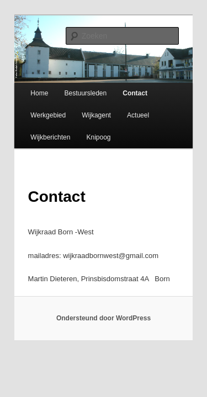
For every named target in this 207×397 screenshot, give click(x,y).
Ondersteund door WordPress (103, 314)
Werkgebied (36, 110)
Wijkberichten (38, 132)
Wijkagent (84, 110)
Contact (122, 88)
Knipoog (86, 132)
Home (27, 88)
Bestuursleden (73, 88)
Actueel (126, 110)
